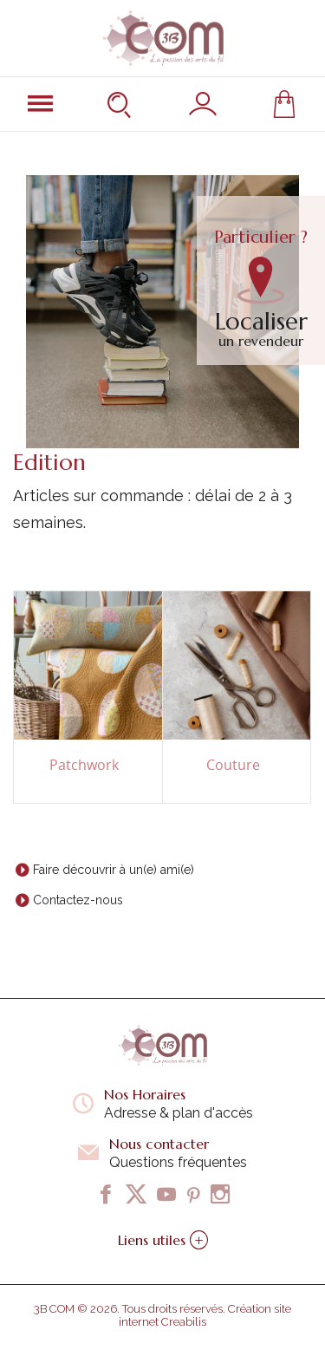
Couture (233, 765)
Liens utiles (163, 1240)
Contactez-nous (78, 900)
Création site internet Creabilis (205, 1315)
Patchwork (84, 765)
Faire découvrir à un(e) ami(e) (113, 870)
